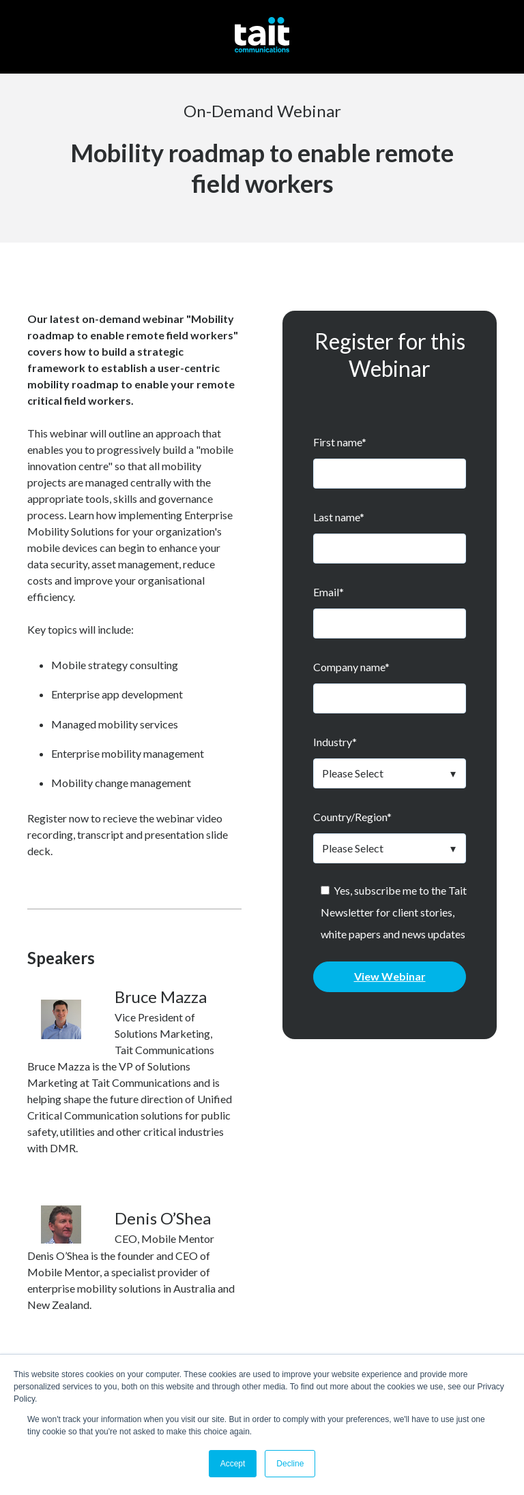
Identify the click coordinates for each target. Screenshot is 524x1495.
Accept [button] (233, 1463)
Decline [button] (290, 1463)
